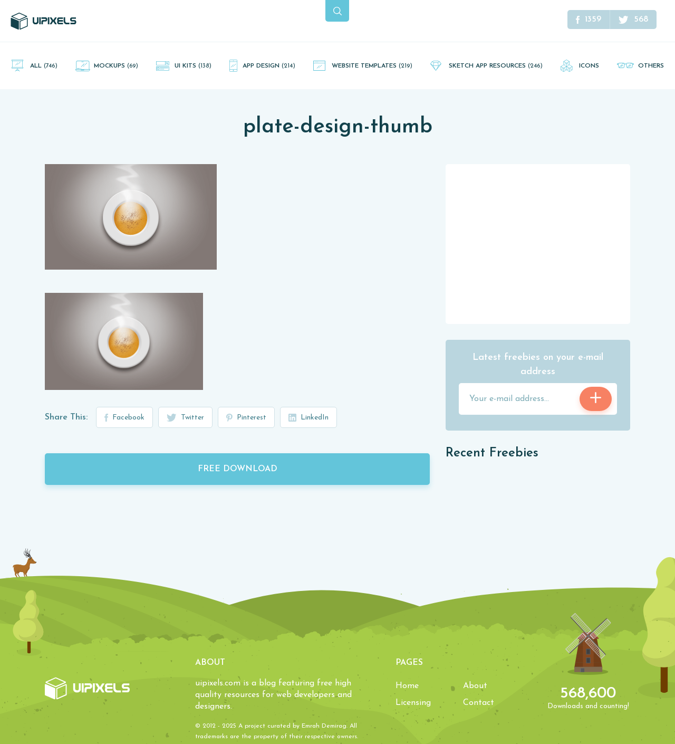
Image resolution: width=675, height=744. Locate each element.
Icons (589, 66)
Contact (478, 703)
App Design (269, 66)
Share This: (66, 417)
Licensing (413, 703)
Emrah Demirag (324, 726)
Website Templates (372, 66)
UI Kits (193, 66)
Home (407, 686)
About (475, 686)
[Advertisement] (538, 243)
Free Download (237, 469)
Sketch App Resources (496, 66)
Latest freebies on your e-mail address (537, 364)
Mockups (116, 66)
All (43, 66)
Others (651, 66)
